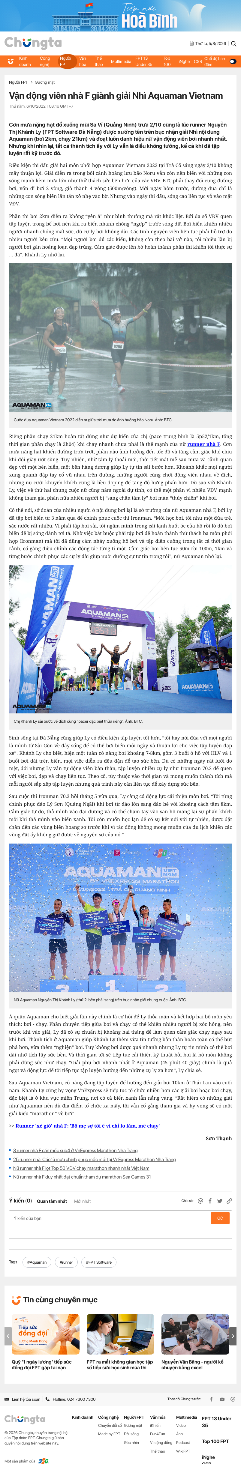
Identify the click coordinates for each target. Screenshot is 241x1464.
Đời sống (131, 1421)
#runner (66, 1249)
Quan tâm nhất (52, 1201)
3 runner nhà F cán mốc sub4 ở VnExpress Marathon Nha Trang (75, 1150)
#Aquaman (37, 1249)
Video (181, 1412)
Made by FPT (109, 1421)
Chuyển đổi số (110, 1412)
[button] (232, 1323)
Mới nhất (82, 1201)
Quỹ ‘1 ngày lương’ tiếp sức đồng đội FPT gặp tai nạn (42, 1352)
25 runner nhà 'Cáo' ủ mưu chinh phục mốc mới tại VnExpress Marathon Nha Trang (94, 1159)
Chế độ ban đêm (219, 61)
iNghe (184, 61)
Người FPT (65, 61)
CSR (197, 61)
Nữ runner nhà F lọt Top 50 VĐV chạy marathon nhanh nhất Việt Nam (81, 1168)
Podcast (183, 1430)
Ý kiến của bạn (120, 1218)
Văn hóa (82, 61)
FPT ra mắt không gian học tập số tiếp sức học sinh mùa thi (120, 1352)
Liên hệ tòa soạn (22, 1386)
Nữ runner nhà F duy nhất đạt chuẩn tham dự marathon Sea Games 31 (82, 1177)
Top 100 (167, 61)
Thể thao (98, 61)
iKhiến (155, 1412)
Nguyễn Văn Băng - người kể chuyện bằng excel (192, 1352)
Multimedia (121, 61)
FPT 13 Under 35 (147, 61)
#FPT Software (99, 1249)
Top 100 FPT (215, 1428)
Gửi (220, 1218)
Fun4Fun (157, 1421)
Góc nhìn (131, 1430)
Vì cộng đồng (161, 1430)
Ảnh (179, 1421)
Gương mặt (45, 82)
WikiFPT (183, 1438)
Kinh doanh (24, 61)
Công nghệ (44, 61)
